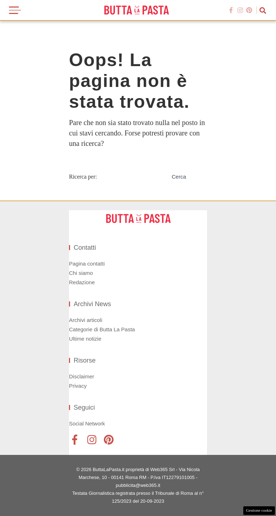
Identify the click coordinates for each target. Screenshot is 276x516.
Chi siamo (81, 273)
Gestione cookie (259, 510)
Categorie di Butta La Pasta (102, 329)
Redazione (82, 282)
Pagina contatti (87, 264)
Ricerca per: (83, 177)
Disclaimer (81, 376)
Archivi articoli (85, 320)
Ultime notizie (85, 339)
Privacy (78, 386)
